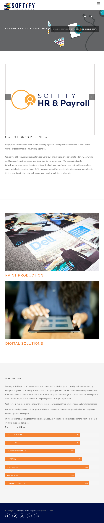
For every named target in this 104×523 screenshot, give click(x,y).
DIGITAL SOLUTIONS (24, 343)
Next (92, 97)
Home (55, 29)
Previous (8, 97)
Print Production (24, 275)
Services (64, 29)
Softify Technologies (27, 510)
